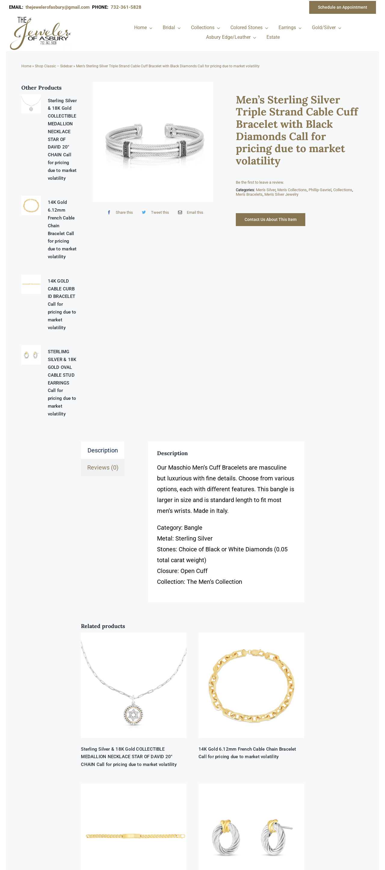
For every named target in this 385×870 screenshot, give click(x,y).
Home (26, 66)
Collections (342, 190)
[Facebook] (118, 212)
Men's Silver (266, 190)
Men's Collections (292, 190)
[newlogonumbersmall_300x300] (41, 17)
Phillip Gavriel (320, 190)
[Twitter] (154, 212)
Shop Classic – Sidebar (53, 66)
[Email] (189, 212)
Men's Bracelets (249, 194)
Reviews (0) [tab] (103, 467)
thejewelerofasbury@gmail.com (59, 7)
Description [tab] (103, 450)
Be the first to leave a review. (260, 182)
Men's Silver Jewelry (281, 194)
